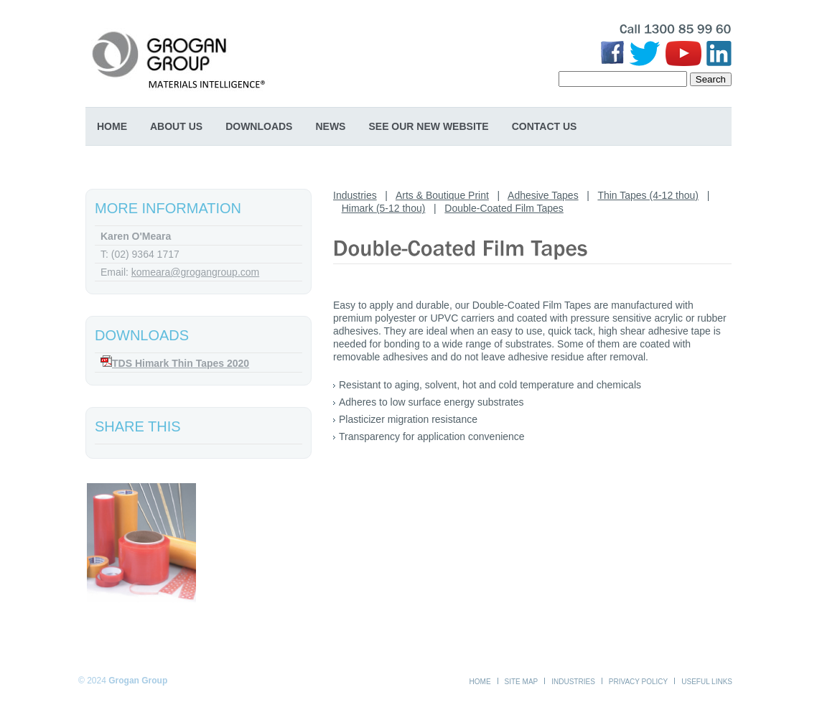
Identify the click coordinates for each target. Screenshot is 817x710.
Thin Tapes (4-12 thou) (648, 195)
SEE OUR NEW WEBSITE (428, 126)
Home (112, 126)
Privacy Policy (638, 682)
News (330, 126)
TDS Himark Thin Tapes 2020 (180, 363)
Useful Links (706, 682)
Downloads (258, 126)
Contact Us (544, 126)
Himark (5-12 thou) (384, 208)
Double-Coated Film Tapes (504, 208)
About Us (176, 126)
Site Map (521, 682)
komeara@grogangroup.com (195, 272)
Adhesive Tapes (543, 195)
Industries (355, 195)
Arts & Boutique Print (442, 195)
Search (711, 79)
